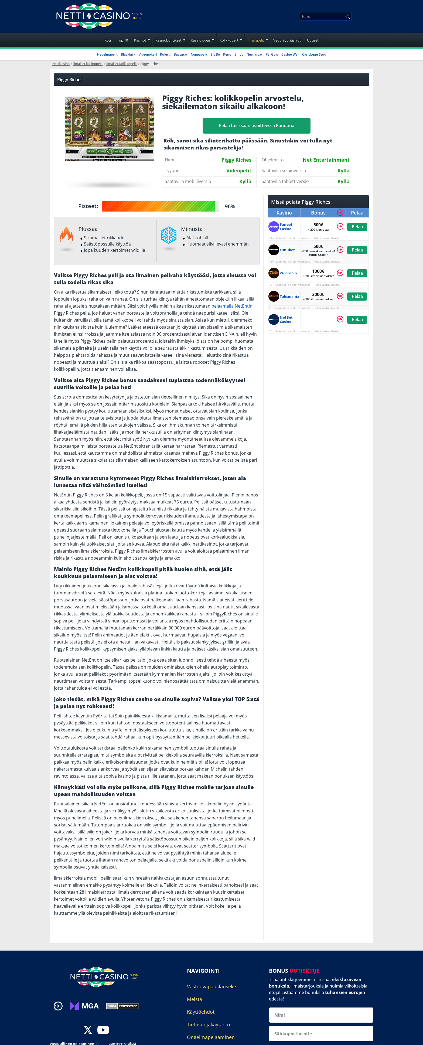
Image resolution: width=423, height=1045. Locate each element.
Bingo (238, 54)
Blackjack (128, 54)
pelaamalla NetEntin (232, 306)
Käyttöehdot (200, 1012)
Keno (227, 54)
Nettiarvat (254, 54)
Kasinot (140, 40)
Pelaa (357, 227)
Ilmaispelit (256, 40)
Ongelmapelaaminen (211, 1037)
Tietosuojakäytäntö (208, 1024)
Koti (107, 40)
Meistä (194, 999)
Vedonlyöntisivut (287, 40)
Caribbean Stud (314, 54)
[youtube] (103, 1030)
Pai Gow (272, 54)
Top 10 (122, 40)
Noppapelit (199, 54)
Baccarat (180, 54)
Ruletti (165, 54)
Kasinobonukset (168, 40)
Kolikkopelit (229, 40)
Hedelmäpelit (107, 54)
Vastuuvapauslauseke (211, 986)
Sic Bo (215, 54)
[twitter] (88, 1030)
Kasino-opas (200, 40)
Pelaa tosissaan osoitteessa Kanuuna (256, 125)
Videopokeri (148, 54)
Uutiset (313, 40)
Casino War (290, 54)
